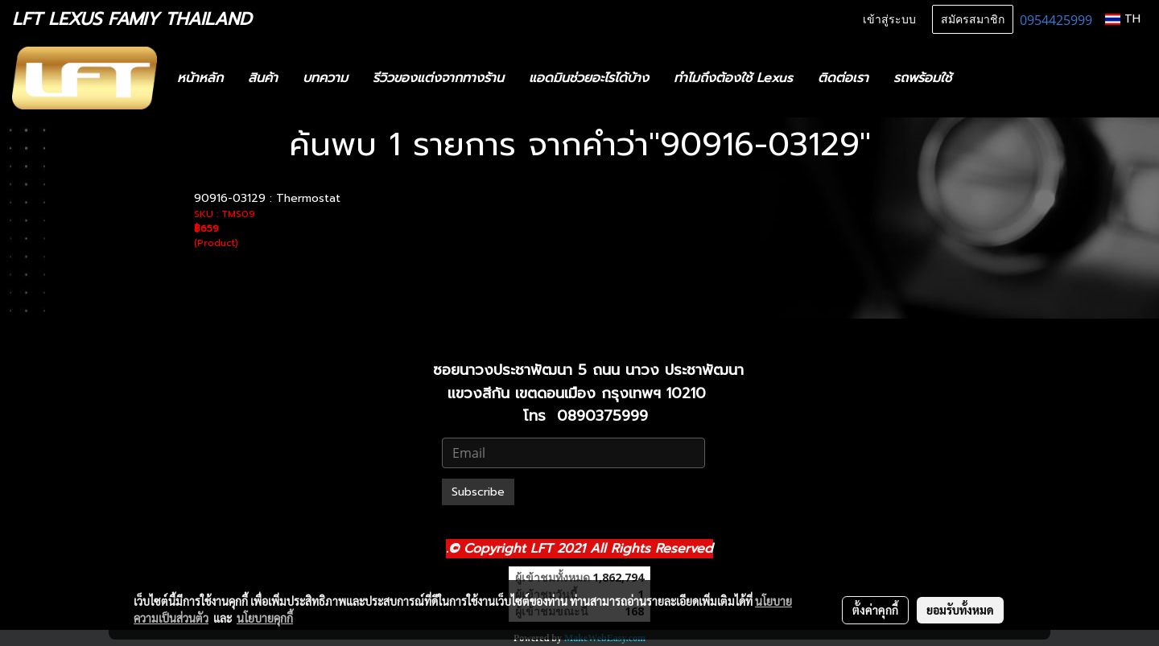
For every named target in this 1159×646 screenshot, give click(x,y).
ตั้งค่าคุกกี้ (875, 610)
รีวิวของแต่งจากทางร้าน (438, 78)
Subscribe (478, 491)
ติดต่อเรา (843, 78)
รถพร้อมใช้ (922, 78)
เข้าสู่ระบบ (889, 20)
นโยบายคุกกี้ (265, 618)
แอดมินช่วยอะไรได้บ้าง (589, 78)
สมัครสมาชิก (972, 20)
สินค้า (263, 78)
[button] (987, 78)
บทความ (325, 78)
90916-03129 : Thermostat (267, 198)
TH (1122, 18)
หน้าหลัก (200, 78)
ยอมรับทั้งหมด (960, 610)
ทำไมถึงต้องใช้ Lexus (733, 78)
